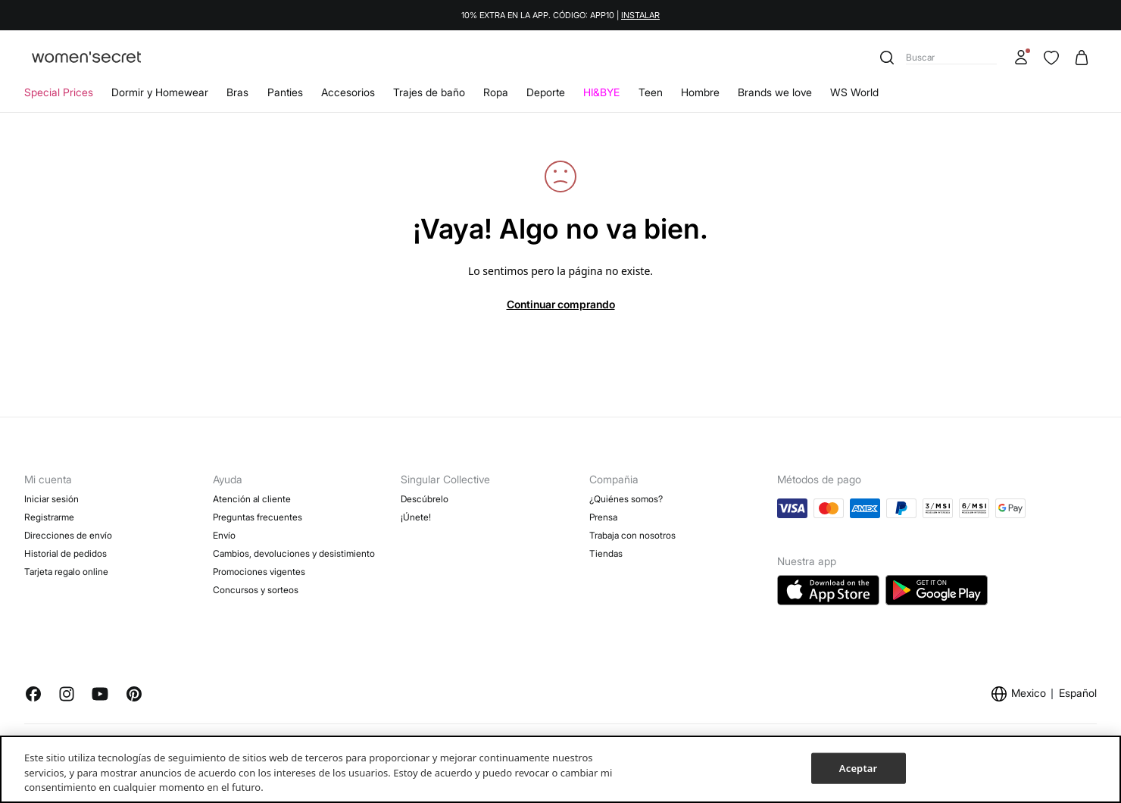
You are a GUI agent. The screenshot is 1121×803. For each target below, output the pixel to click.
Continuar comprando (561, 304)
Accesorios (348, 92)
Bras (237, 92)
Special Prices (58, 92)
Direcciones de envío (68, 535)
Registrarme (49, 517)
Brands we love (775, 92)
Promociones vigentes (259, 571)
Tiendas (606, 553)
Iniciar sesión (51, 499)
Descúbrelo (424, 499)
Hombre (700, 92)
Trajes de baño (429, 92)
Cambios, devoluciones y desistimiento (294, 553)
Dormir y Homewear (159, 92)
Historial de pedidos (65, 553)
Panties (285, 92)
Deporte (545, 92)
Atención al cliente (252, 499)
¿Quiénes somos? (626, 499)
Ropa (495, 92)
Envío (224, 535)
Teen (651, 92)
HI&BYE (601, 92)
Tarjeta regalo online (66, 571)
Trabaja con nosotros (632, 535)
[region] (560, 769)
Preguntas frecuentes (257, 517)
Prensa (603, 517)
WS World (854, 92)
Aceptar (858, 767)
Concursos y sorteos (255, 589)
